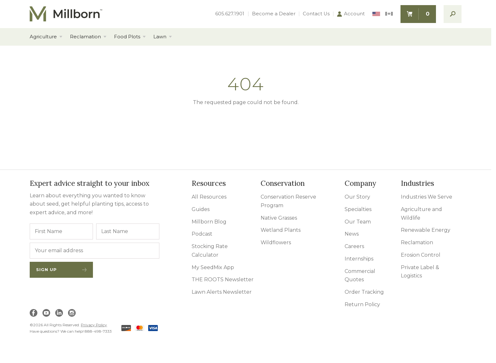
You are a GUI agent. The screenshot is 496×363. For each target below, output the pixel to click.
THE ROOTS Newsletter (223, 279)
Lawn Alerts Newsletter (222, 292)
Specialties (358, 209)
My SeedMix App (213, 267)
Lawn (159, 36)
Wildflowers (276, 242)
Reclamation (85, 36)
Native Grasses (279, 218)
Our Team (358, 222)
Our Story (357, 197)
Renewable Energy (425, 230)
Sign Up (61, 269)
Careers (354, 246)
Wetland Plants (281, 230)
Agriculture (43, 36)
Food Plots (127, 36)
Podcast (202, 234)
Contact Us (316, 13)
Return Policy (362, 304)
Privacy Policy (94, 324)
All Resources (209, 197)
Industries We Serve (426, 197)
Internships (359, 259)
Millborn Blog (209, 222)
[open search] (453, 14)
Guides (201, 209)
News (352, 234)
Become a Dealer (273, 13)
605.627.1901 (229, 13)
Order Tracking (364, 292)
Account (351, 14)
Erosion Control (420, 255)
